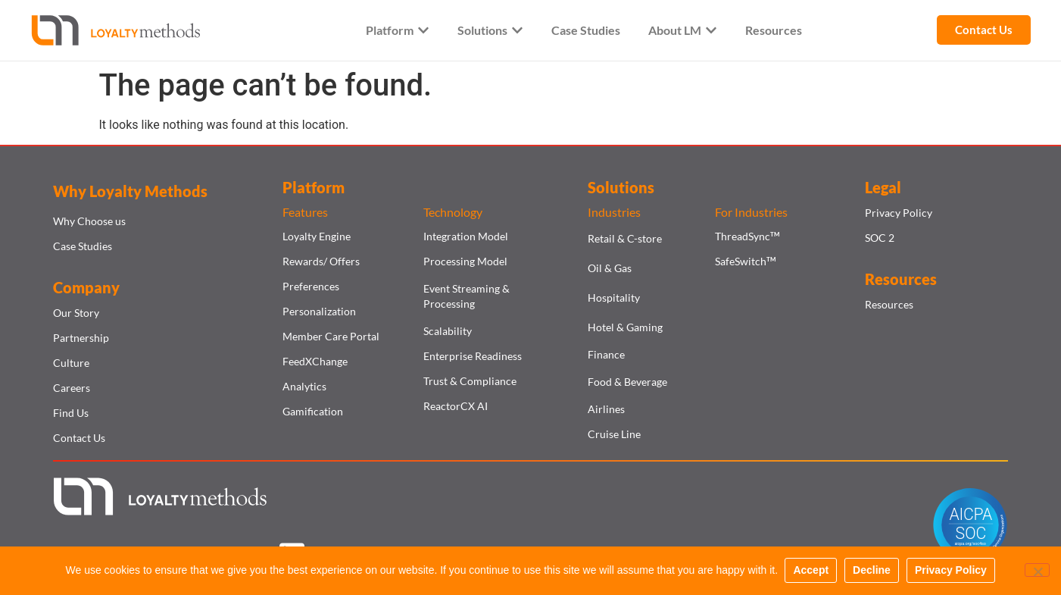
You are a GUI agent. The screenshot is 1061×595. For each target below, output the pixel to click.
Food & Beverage (627, 381)
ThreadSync (747, 236)
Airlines (606, 408)
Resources (889, 304)
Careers (71, 387)
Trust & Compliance (469, 380)
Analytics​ (304, 386)
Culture (71, 362)
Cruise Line (614, 433)
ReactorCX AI (455, 405)
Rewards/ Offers (321, 261)
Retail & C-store (625, 238)
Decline (872, 571)
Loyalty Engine (316, 236)
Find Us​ (71, 412)
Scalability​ (447, 330)
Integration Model (465, 236)
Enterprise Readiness (472, 355)
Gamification (312, 411)
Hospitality (614, 297)
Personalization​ (319, 311)
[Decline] (1037, 571)
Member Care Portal (330, 336)
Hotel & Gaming (625, 327)
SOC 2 (879, 237)
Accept (811, 571)
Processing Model (465, 261)
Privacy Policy (898, 212)
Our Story (76, 312)
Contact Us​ (79, 437)
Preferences (310, 286)
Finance (606, 354)
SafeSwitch (745, 261)
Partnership (81, 337)
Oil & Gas (610, 267)
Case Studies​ (82, 246)
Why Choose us (89, 221)
